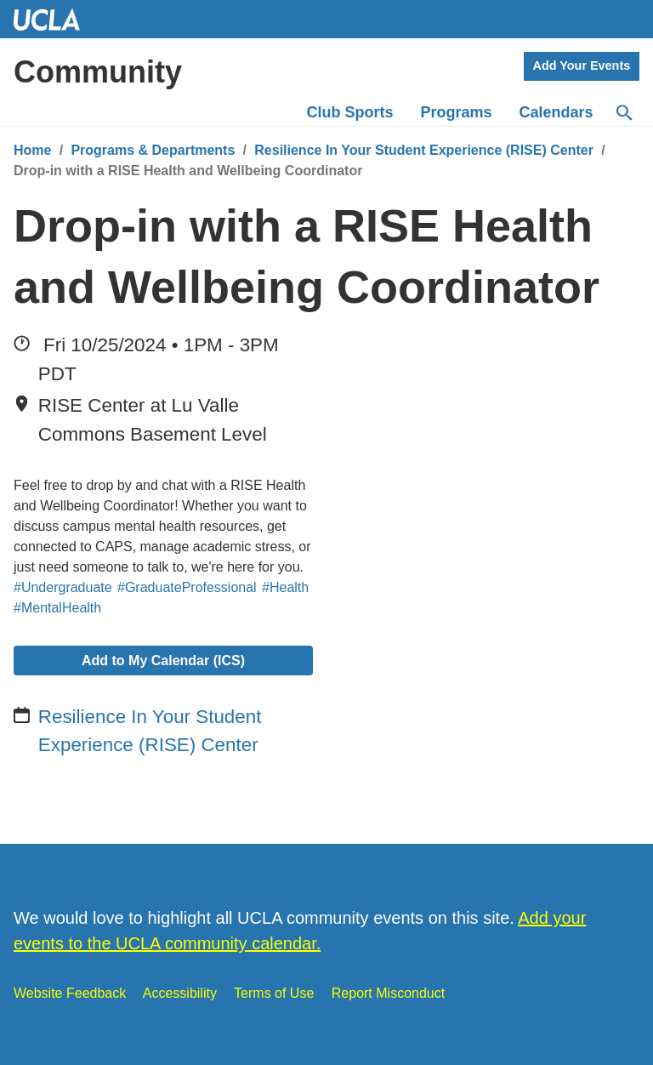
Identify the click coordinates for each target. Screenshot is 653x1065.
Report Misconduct (388, 993)
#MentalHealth (57, 608)
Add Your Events (582, 65)
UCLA (54, 19)
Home (32, 150)
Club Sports (350, 112)
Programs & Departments (153, 150)
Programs (456, 112)
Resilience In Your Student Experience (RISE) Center (423, 150)
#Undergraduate (63, 587)
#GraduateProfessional (187, 587)
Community (98, 71)
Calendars (556, 112)
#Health (285, 587)
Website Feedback (70, 993)
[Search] (623, 113)
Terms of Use (274, 993)
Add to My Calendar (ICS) (163, 660)
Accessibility (180, 993)
